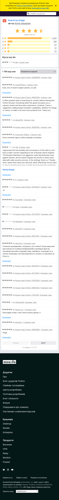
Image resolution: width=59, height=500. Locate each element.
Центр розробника (12, 390)
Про (5, 376)
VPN (5, 449)
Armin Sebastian (23, 23)
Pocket (6, 462)
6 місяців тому (46, 266)
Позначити (6, 93)
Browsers (7, 444)
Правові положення (39, 478)
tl (15, 180)
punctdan (19, 200)
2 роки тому (24, 62)
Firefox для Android (24, 6)
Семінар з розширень (13, 385)
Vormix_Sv (19, 310)
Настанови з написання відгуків (19, 411)
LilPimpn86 (19, 302)
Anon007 (18, 229)
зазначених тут (27, 482)
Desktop (7, 423)
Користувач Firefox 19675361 (27, 236)
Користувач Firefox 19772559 (27, 214)
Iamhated (19, 222)
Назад (16, 343)
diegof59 (19, 120)
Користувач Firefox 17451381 (27, 295)
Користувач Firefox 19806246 (27, 97)
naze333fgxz (20, 85)
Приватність (8, 478)
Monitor (7, 457)
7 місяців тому (30, 310)
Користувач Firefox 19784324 (27, 187)
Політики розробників (14, 394)
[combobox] (41, 13)
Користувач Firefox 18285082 (27, 127)
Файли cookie (21, 478)
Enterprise (8, 432)
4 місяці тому (46, 77)
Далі (43, 343)
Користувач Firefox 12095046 (27, 280)
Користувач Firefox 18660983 (27, 330)
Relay (5, 453)
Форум (6, 403)
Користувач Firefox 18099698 (27, 77)
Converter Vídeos (22, 135)
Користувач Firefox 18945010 (27, 266)
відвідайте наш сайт (40, 8)
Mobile (6, 428)
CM (16, 147)
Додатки (7, 372)
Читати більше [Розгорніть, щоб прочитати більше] (8, 169)
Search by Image (16, 20)
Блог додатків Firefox (14, 381)
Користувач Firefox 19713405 (27, 273)
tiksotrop (18, 243)
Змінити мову (8, 491)
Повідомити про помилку (15, 407)
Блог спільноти (10, 398)
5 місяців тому (30, 200)
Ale (16, 62)
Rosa (17, 207)
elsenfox (18, 322)
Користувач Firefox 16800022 (27, 288)
